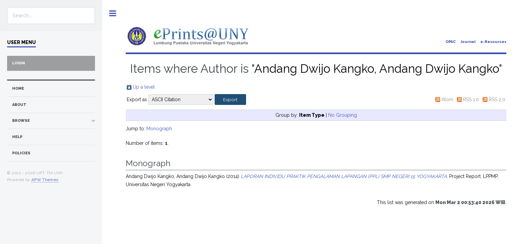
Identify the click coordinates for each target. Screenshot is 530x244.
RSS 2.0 (497, 99)
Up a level (144, 87)
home (18, 88)
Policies (21, 153)
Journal (468, 42)
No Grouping (342, 115)
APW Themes (44, 179)
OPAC (450, 42)
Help (17, 137)
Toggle (112, 13)
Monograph (159, 128)
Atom (447, 99)
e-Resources (493, 42)
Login (18, 63)
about (19, 105)
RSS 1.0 (471, 99)
